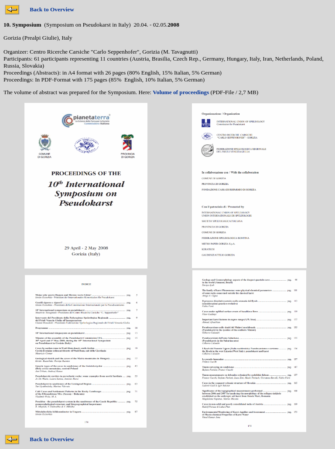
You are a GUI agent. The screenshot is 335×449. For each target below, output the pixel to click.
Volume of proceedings (181, 92)
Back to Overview (52, 9)
